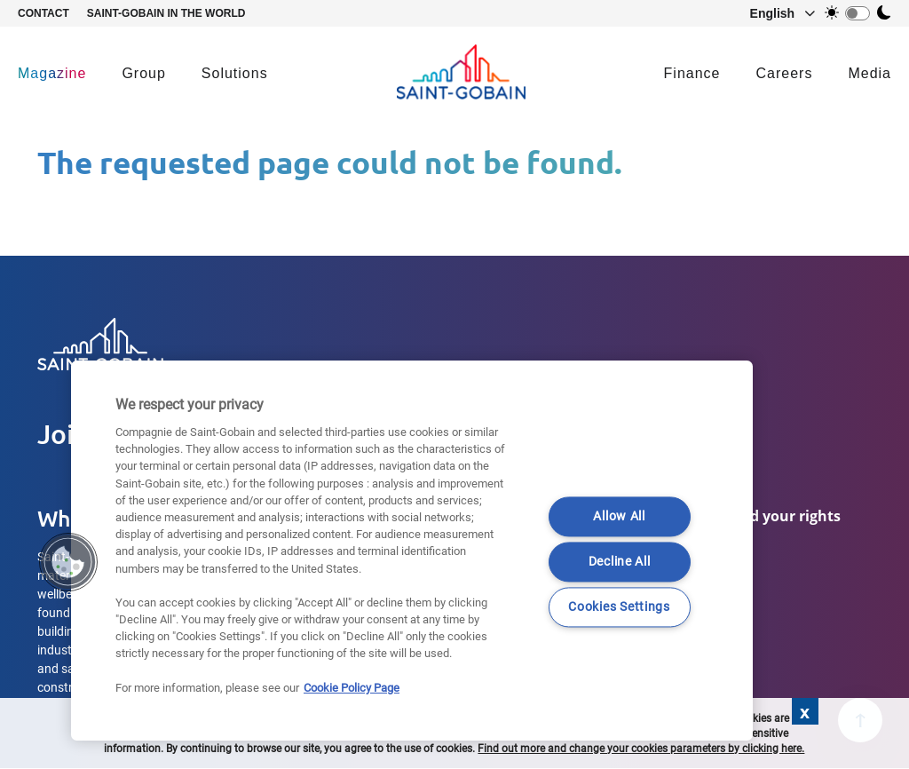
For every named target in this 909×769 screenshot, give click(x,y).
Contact (43, 13)
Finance (692, 73)
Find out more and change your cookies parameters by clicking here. (641, 748)
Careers (784, 73)
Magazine (52, 73)
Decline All (620, 562)
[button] (774, 13)
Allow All (618, 517)
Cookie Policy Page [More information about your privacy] (351, 687)
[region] (412, 551)
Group (143, 73)
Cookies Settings (619, 607)
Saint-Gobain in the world (166, 13)
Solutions (235, 73)
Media (869, 73)
